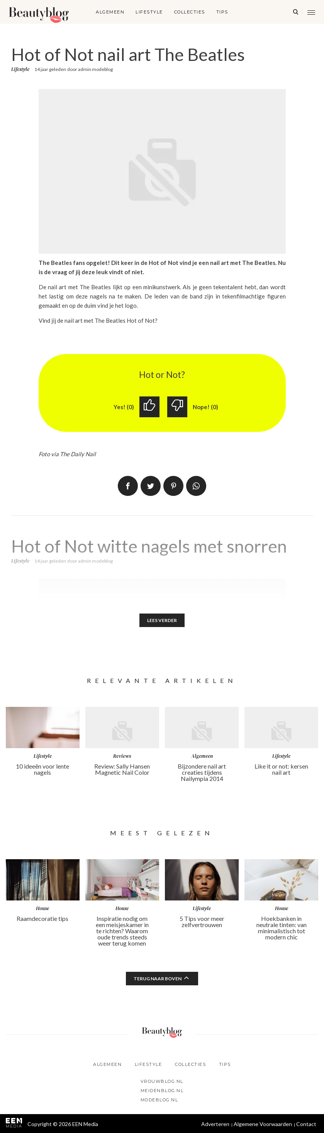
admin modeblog (95, 69)
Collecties (189, 12)
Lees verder (162, 620)
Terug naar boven (158, 978)
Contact (306, 1124)
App (196, 486)
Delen (128, 486)
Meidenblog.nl (162, 1090)
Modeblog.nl (159, 1100)
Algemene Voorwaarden (263, 1124)
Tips (222, 12)
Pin (173, 486)
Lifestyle (149, 12)
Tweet (151, 486)
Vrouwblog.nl (162, 1081)
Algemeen (110, 12)
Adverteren (215, 1124)
